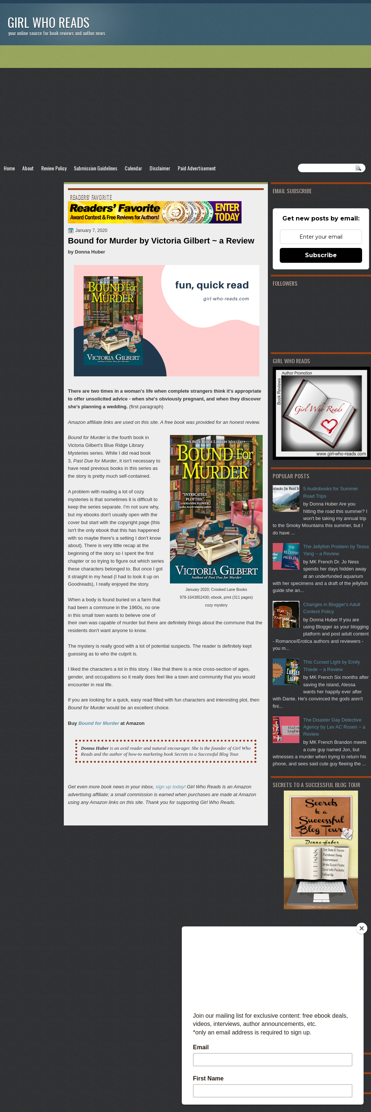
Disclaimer (160, 168)
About (28, 168)
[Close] (361, 928)
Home (9, 168)
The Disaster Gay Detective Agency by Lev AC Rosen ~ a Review (334, 727)
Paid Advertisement (197, 168)
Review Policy (53, 168)
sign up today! (170, 786)
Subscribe (321, 255)
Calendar (133, 168)
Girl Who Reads (48, 22)
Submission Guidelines (95, 168)
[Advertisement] (185, 104)
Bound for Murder (98, 723)
